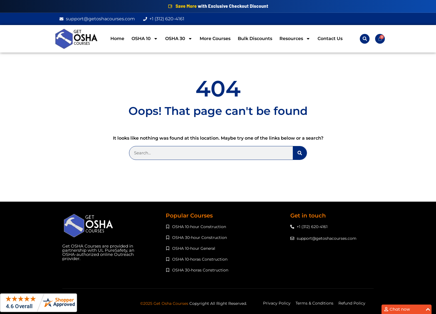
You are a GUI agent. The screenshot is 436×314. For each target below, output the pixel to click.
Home (117, 38)
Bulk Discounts (255, 38)
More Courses (215, 38)
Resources (294, 38)
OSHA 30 (178, 38)
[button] (365, 39)
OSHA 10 (145, 38)
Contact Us (330, 38)
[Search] (300, 153)
